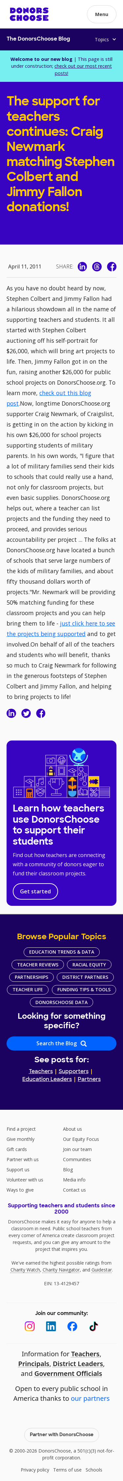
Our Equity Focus (81, 1139)
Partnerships (31, 977)
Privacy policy (35, 1470)
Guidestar (102, 1270)
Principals (34, 1363)
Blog (68, 1169)
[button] (101, 14)
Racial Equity (89, 964)
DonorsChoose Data (61, 1002)
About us (72, 1129)
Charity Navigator (61, 1270)
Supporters (74, 1071)
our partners (90, 1398)
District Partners (85, 977)
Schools (94, 1470)
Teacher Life (27, 989)
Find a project (21, 1129)
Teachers (41, 1071)
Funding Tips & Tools (84, 989)
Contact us (74, 1190)
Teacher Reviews (37, 964)
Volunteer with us (25, 1180)
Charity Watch (25, 1270)
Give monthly (20, 1139)
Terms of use (67, 1470)
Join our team (77, 1149)
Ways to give (20, 1190)
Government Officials (68, 1373)
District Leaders (78, 1363)
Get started (35, 891)
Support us (18, 1169)
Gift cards (17, 1149)
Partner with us (23, 1159)
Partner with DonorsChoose (61, 1435)
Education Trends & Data (61, 952)
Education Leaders (47, 1079)
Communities (77, 1159)
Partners (89, 1079)
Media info (74, 1180)
